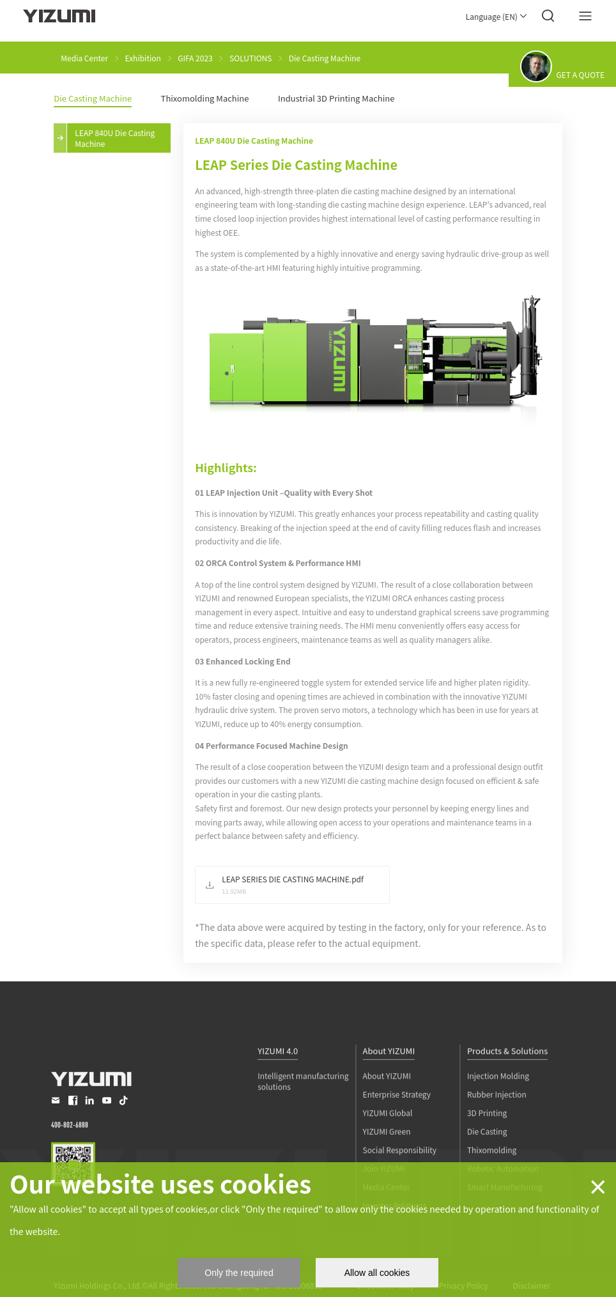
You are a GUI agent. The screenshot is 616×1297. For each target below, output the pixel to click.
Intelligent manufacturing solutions (303, 1109)
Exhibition (143, 57)
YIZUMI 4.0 (278, 1079)
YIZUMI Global (388, 1140)
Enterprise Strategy (397, 1122)
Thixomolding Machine (205, 98)
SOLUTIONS (250, 57)
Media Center (84, 57)
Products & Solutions (507, 1079)
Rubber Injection (497, 1122)
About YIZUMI (389, 1079)
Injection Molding (498, 1103)
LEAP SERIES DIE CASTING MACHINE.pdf (293, 878)
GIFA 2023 (195, 57)
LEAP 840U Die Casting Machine (115, 138)
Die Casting (487, 1159)
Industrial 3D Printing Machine (336, 98)
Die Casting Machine (324, 57)
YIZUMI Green (387, 1159)
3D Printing (487, 1140)
